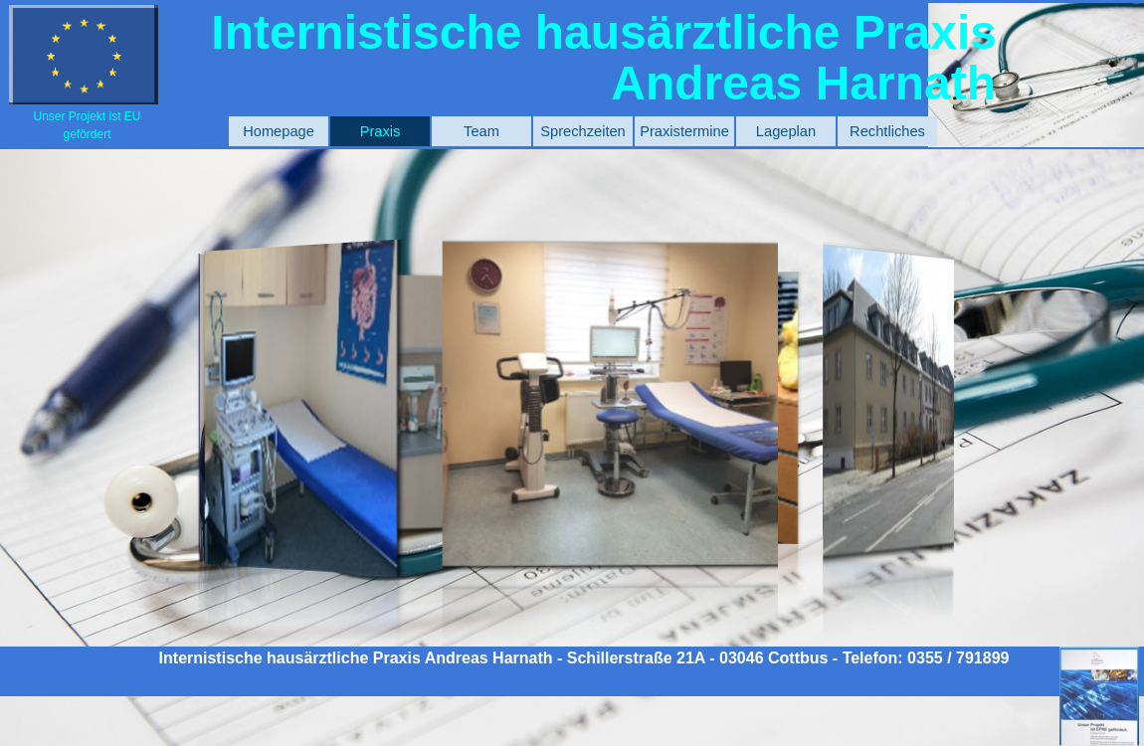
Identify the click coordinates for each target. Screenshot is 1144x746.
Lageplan (786, 131)
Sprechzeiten (583, 131)
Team (481, 131)
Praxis (380, 131)
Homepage (278, 131)
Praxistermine (684, 131)
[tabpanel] (87, 124)
